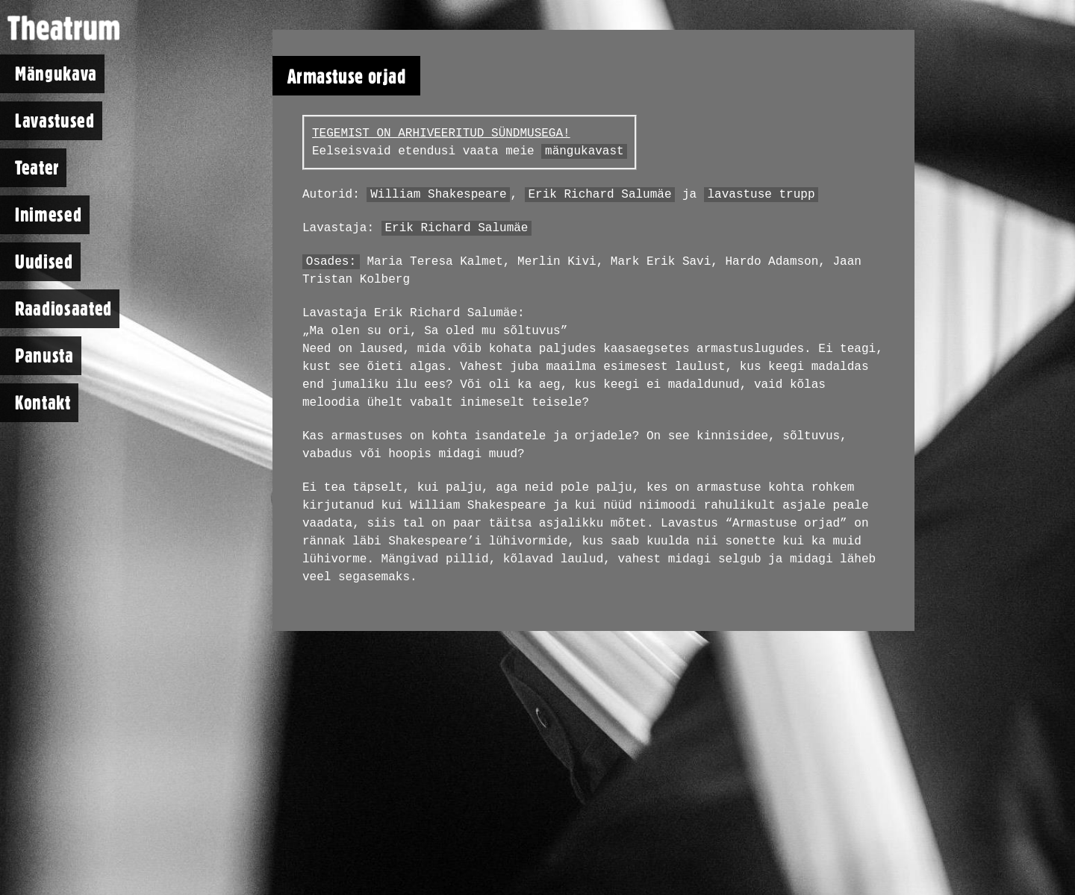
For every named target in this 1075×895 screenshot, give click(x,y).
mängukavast (584, 151)
